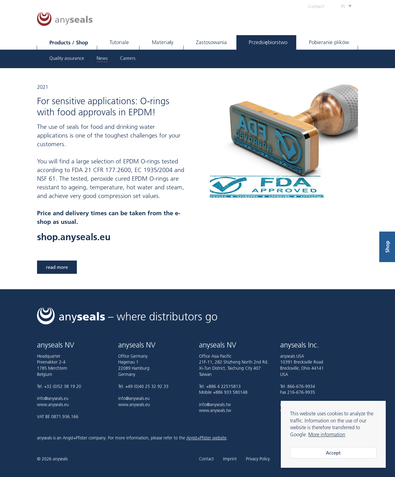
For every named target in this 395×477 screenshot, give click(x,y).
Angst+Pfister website (206, 438)
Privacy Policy (258, 459)
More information (326, 434)
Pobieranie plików (329, 42)
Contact (316, 6)
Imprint (230, 459)
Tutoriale (119, 42)
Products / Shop (68, 42)
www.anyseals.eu (53, 404)
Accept (333, 453)
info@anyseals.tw (215, 404)
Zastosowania (211, 42)
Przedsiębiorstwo (268, 42)
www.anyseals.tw (215, 410)
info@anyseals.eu (53, 398)
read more (57, 267)
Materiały (162, 42)
